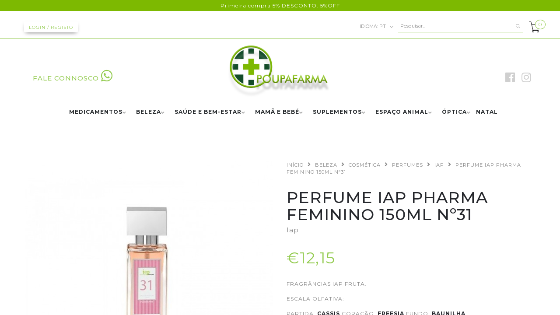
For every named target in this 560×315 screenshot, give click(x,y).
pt (377, 26)
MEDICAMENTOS (95, 112)
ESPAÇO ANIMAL (401, 112)
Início (295, 165)
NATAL (487, 112)
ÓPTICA (454, 112)
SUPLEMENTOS (337, 112)
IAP (439, 165)
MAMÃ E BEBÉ (277, 112)
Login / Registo (51, 27)
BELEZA (148, 112)
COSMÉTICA (365, 165)
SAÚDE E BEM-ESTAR (208, 112)
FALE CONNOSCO (73, 78)
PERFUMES (407, 165)
